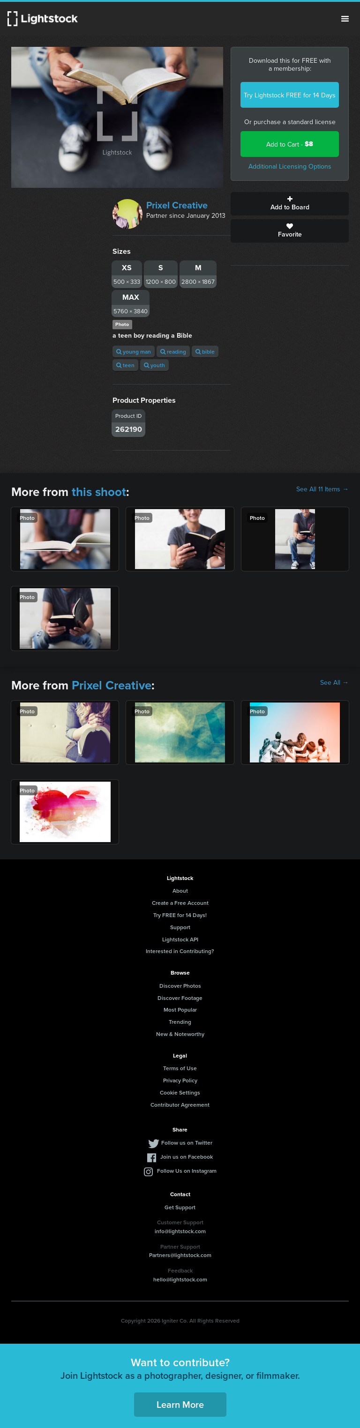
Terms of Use (180, 1068)
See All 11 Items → (322, 489)
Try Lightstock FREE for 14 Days (290, 95)
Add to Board (290, 204)
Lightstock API (180, 939)
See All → (334, 682)
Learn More (180, 1404)
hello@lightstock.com (180, 1279)
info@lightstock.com (180, 1231)
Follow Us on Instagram (187, 1171)
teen (125, 365)
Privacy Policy (180, 1080)
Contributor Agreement (180, 1105)
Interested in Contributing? (180, 951)
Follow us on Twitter (186, 1143)
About (180, 891)
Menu (345, 18)
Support (180, 927)
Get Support (180, 1207)
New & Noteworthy (180, 1034)
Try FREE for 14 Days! (180, 915)
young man (133, 351)
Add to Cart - (289, 144)
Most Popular (180, 1010)
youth (154, 365)
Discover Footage (180, 998)
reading (173, 351)
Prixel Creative (177, 205)
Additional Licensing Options (289, 166)
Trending (180, 1022)
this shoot (99, 492)
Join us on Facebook (186, 1157)
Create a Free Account (180, 903)
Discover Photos (180, 986)
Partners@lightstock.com (180, 1255)
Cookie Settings (180, 1092)
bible (205, 351)
